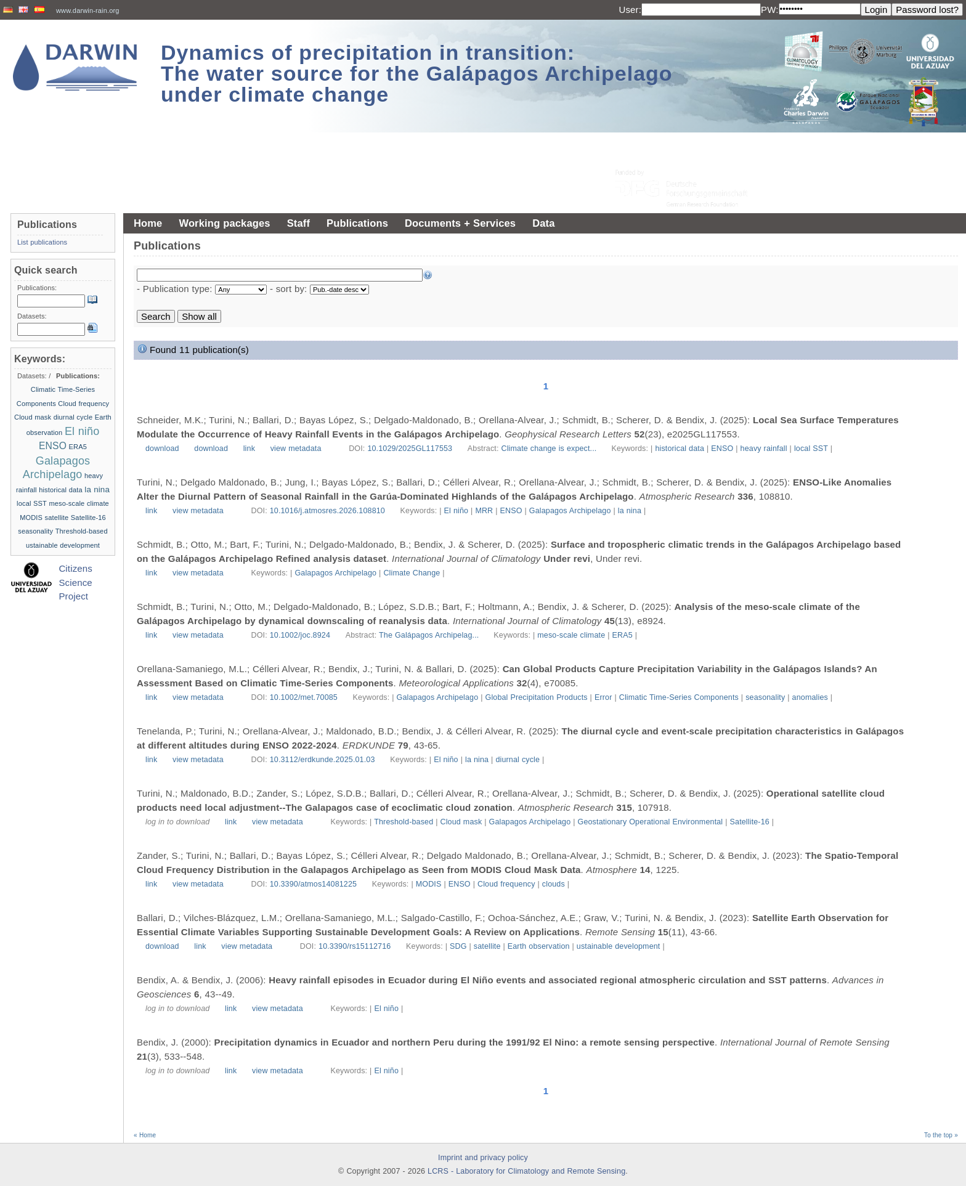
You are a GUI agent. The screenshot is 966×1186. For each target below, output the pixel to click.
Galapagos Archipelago (570, 510)
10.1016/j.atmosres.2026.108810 (327, 510)
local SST (811, 448)
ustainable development (618, 946)
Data (543, 223)
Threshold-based (403, 822)
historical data (679, 448)
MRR (484, 510)
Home (148, 223)
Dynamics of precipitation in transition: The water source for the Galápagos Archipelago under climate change (417, 73)
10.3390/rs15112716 (355, 946)
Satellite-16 (749, 822)
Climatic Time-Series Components (679, 697)
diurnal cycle (517, 759)
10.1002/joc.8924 (300, 635)
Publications (357, 223)
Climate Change (411, 573)
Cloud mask (461, 822)
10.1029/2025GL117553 (409, 448)
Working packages (224, 223)
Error (603, 697)
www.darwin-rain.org (88, 10)
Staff (298, 223)
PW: (770, 9)
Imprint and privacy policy (483, 1157)
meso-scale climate (571, 635)
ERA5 (622, 635)
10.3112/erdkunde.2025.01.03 (322, 759)
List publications (42, 242)
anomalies (810, 697)
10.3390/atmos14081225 (313, 884)
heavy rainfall (764, 448)
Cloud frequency (506, 884)
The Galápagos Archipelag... (430, 635)
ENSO (722, 448)
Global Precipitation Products (536, 697)
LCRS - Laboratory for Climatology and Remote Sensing (526, 1171)
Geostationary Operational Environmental (650, 822)
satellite (487, 946)
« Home (145, 1135)
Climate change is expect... (550, 448)
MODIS (429, 884)
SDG (458, 946)
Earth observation (539, 946)
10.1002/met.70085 (304, 697)
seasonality (765, 697)
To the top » (941, 1135)
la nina (629, 510)
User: (630, 9)
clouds (553, 884)
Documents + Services (460, 223)
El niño (456, 510)
